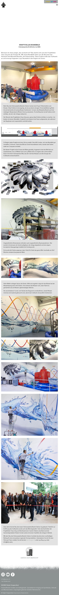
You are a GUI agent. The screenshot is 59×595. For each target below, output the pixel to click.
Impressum (17, 593)
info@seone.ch (5, 579)
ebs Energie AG (30, 540)
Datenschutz (24, 593)
